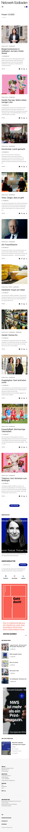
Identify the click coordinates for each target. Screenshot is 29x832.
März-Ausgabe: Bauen (16, 654)
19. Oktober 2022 (5, 483)
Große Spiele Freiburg (6, 805)
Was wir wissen (14, 662)
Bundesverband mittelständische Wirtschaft (11, 801)
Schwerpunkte (12, 46)
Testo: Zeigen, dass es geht (13, 198)
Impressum (4, 824)
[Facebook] (5, 577)
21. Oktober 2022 (5, 434)
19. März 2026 (12, 649)
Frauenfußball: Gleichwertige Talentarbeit (13, 430)
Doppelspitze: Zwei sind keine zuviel (14, 381)
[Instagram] (14, 577)
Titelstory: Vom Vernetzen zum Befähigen (14, 479)
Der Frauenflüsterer (9, 245)
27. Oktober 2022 (5, 292)
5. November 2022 (5, 105)
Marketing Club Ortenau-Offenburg (9, 804)
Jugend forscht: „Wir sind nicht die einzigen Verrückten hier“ (18, 645)
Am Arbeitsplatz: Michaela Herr (18, 679)
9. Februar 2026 (13, 681)
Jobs (3, 788)
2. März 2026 (12, 673)
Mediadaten (4, 786)
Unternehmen (19, 332)
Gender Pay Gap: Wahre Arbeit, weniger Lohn (14, 101)
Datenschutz (5, 821)
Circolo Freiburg (5, 802)
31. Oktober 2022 (5, 200)
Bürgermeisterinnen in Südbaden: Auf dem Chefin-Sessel (13, 51)
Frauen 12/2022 (5, 46)
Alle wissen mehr (14, 670)
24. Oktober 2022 (5, 385)
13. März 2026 (12, 656)
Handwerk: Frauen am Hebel (13, 290)
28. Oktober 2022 (5, 247)
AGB (2, 814)
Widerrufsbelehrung (6, 817)
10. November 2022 (5, 56)
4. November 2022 (5, 152)
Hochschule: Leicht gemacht (13, 149)
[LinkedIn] (23, 577)
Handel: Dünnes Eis (9, 335)
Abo (2, 785)
